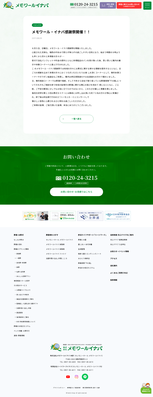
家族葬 (18, 254)
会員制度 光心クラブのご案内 (122, 235)
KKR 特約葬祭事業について (25, 322)
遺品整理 (19, 313)
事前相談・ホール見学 (22, 281)
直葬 (18, 267)
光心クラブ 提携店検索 (118, 240)
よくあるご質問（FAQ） (119, 273)
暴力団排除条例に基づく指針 (91, 387)
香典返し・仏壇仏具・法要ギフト (27, 303)
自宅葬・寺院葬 (21, 263)
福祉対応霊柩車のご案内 (24, 299)
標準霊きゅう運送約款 (73, 387)
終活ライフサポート (92, 235)
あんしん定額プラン (23, 276)
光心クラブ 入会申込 (118, 244)
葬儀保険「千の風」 (84, 263)
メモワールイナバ (55, 244)
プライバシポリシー (59, 387)
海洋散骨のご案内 (22, 317)
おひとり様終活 (84, 258)
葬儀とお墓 (82, 240)
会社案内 (113, 266)
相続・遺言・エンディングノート (89, 254)
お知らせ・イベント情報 (119, 251)
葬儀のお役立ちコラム (22, 326)
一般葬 (18, 258)
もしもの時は (19, 240)
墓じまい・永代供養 (85, 244)
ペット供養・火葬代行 (22, 331)
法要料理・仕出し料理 (23, 308)
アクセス (113, 258)
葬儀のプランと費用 (21, 249)
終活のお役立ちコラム (86, 268)
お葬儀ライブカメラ (23, 290)
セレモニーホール (59, 240)
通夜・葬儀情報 (19, 336)
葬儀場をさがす (52, 235)
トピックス (37, 25)
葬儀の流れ (18, 244)
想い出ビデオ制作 (22, 295)
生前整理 (81, 249)
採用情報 (113, 280)
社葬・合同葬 (20, 272)
